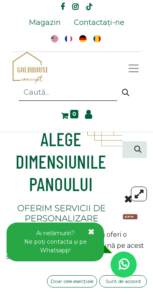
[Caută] (125, 93)
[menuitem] (44, 22)
